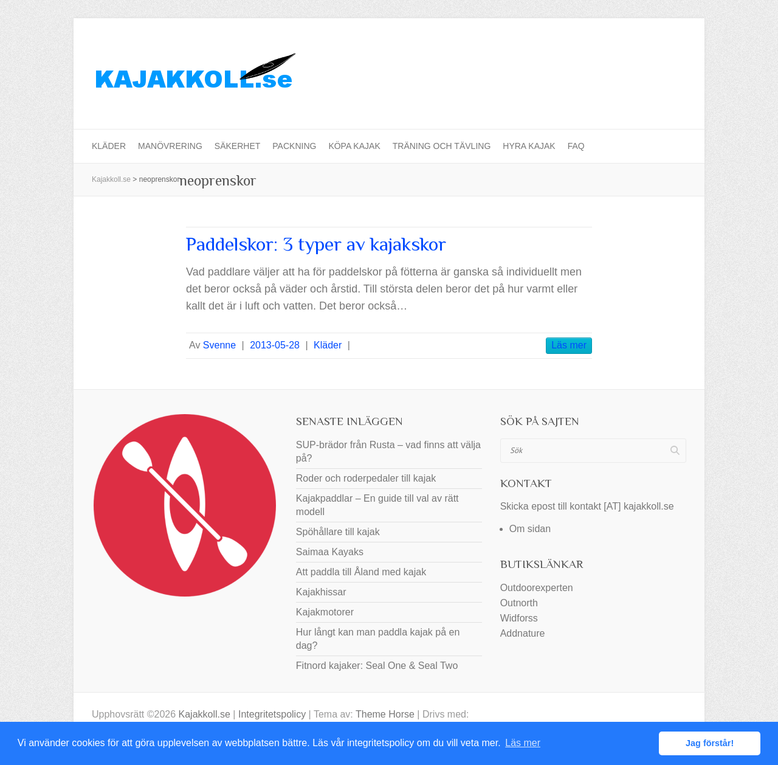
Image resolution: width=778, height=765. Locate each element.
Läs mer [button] (522, 743)
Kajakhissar (321, 592)
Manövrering (170, 146)
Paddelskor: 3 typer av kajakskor (316, 244)
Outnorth (519, 603)
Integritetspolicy (272, 714)
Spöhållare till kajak (338, 532)
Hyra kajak (529, 146)
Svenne (219, 345)
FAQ (576, 146)
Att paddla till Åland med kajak (361, 572)
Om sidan (530, 529)
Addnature (522, 633)
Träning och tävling (442, 146)
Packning (294, 146)
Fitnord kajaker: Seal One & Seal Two (377, 665)
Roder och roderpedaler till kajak (366, 478)
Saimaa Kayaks (329, 552)
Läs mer (569, 345)
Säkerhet (237, 146)
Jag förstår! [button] (710, 743)
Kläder (109, 146)
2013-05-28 (275, 345)
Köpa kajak (354, 146)
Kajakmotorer (325, 612)
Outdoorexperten (536, 588)
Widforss (519, 618)
